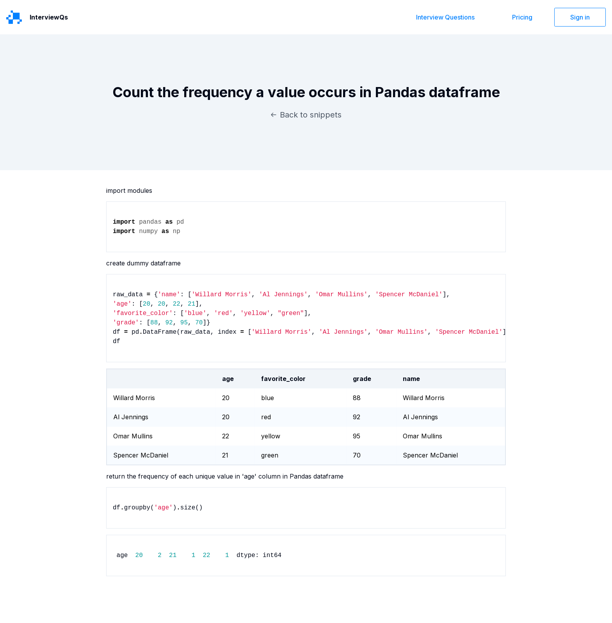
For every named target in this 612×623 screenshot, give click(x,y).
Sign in (580, 17)
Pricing (522, 17)
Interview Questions (445, 17)
